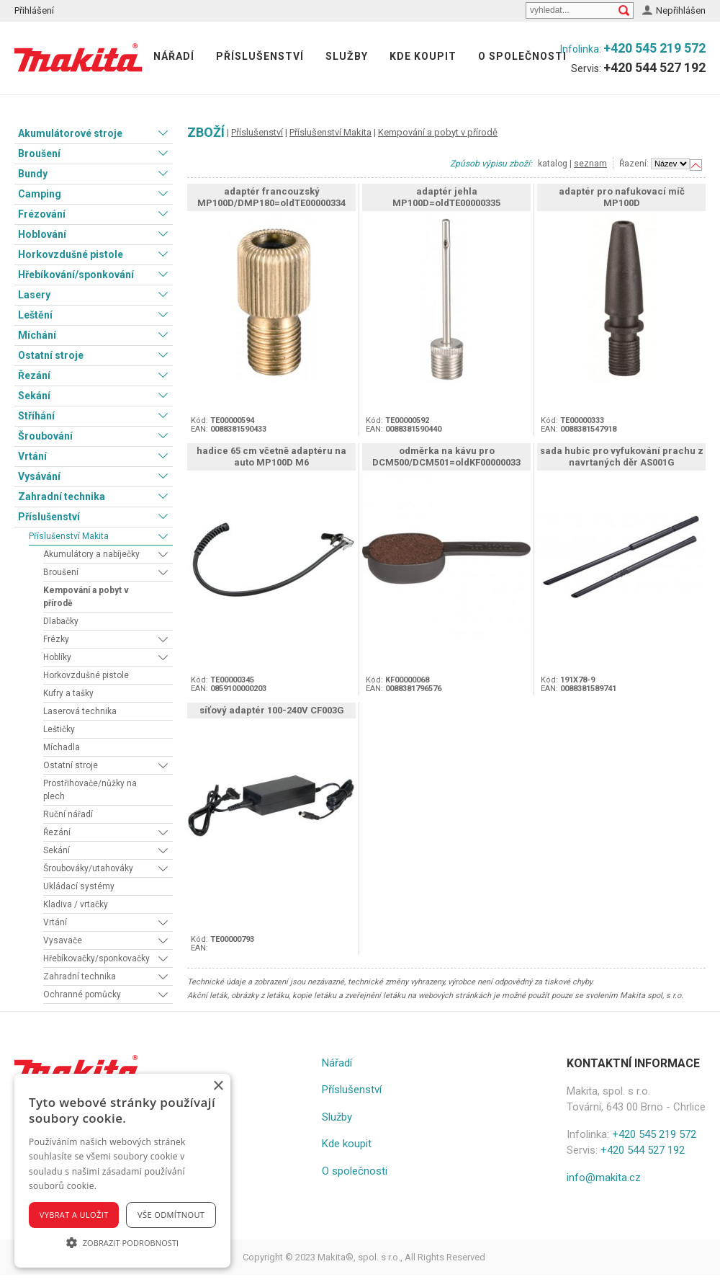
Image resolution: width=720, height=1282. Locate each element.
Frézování (42, 214)
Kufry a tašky (68, 693)
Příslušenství (260, 56)
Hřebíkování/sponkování (76, 274)
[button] (122, 1242)
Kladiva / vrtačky (75, 904)
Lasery (34, 295)
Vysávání (39, 476)
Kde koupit (423, 56)
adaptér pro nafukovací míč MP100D (622, 197)
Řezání (34, 375)
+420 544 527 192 (654, 67)
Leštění (35, 315)
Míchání (37, 335)
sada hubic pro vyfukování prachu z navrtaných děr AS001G (621, 456)
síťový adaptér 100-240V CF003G (271, 710)
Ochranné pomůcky (82, 994)
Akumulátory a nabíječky (91, 554)
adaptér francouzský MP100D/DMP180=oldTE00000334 (271, 197)
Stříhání (36, 416)
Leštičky (59, 729)
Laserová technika (80, 711)
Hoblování (42, 234)
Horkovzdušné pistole (70, 254)
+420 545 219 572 (654, 47)
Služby (346, 56)
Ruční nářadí (68, 814)
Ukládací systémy (78, 886)
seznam (590, 164)
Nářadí (173, 56)
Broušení (39, 153)
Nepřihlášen (681, 10)
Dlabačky (60, 621)
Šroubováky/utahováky (88, 868)
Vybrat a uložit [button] (74, 1214)
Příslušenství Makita (69, 536)
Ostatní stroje (51, 355)
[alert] (122, 1171)
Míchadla (61, 747)
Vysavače (62, 940)
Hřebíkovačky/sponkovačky (96, 958)
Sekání (34, 395)
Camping (39, 194)
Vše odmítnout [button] (171, 1214)
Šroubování (45, 436)
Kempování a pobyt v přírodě (86, 596)
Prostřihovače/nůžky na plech (90, 789)
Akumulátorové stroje (70, 133)
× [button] (217, 1086)
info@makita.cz (604, 1177)
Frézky (56, 639)
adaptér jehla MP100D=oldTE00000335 (446, 197)
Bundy (33, 173)
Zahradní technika (61, 496)
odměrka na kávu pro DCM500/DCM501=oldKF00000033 (446, 456)
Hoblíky (57, 657)
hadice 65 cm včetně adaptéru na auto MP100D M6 (271, 456)
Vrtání (32, 456)
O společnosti (522, 56)
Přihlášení (34, 10)
